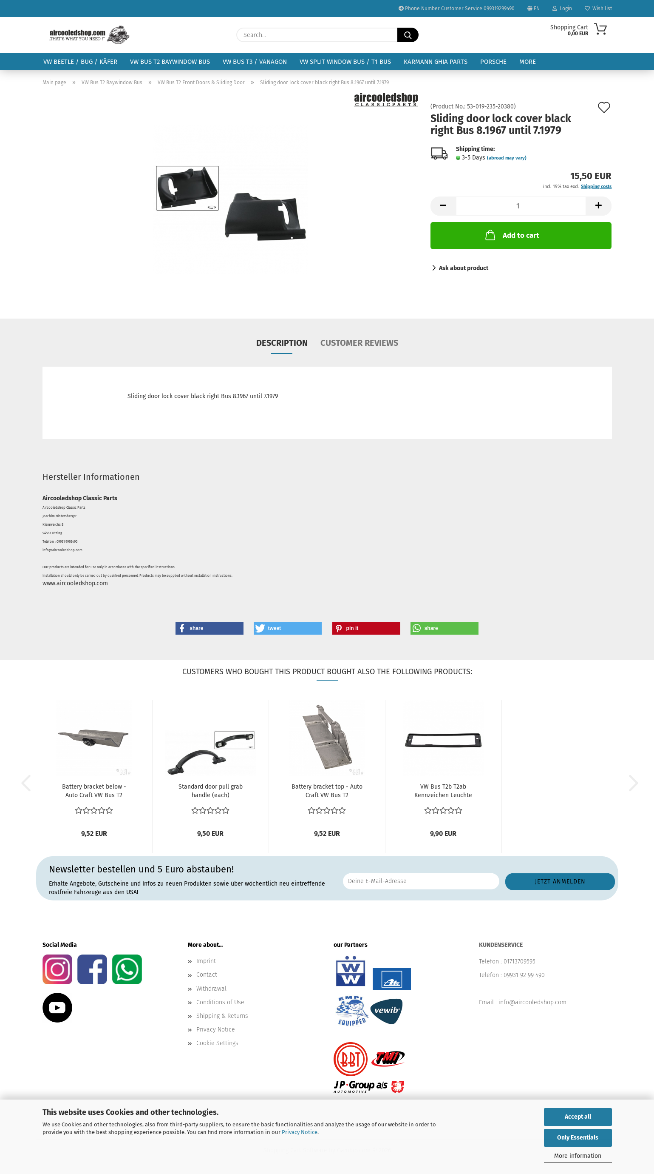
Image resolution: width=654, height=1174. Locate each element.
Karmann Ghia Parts (435, 62)
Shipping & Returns (222, 1016)
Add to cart (511, 235)
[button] (443, 206)
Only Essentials (577, 1137)
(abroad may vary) (507, 158)
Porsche (493, 62)
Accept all (578, 1116)
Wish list (598, 8)
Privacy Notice (299, 1132)
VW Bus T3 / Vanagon (255, 62)
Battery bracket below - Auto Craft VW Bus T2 (94, 791)
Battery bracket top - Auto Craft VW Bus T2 (327, 791)
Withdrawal (211, 988)
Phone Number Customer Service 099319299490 (457, 8)
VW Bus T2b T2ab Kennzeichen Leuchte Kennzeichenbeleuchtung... (443, 791)
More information (577, 1156)
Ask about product (463, 268)
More (527, 62)
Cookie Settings (217, 1043)
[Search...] (408, 35)
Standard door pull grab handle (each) (210, 791)
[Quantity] (521, 206)
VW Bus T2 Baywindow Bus (170, 62)
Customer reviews (359, 343)
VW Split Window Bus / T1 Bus (345, 62)
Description (282, 343)
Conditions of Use (220, 1002)
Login (562, 8)
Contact (206, 974)
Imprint (206, 961)
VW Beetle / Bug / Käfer (80, 62)
